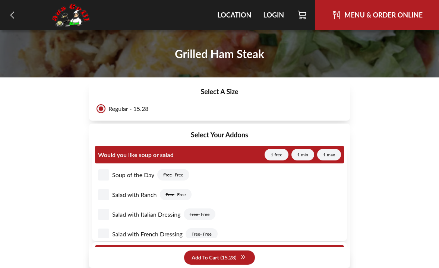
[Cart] (302, 15)
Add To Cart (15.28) (219, 258)
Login (273, 15)
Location (234, 15)
